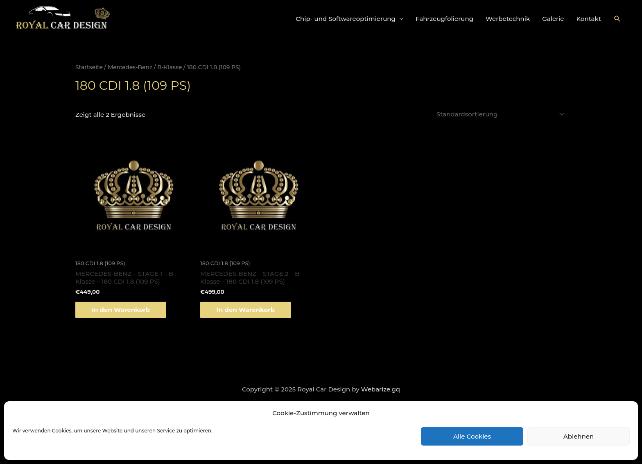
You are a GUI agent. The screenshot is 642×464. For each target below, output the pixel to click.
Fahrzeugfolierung (444, 19)
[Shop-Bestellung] (499, 114)
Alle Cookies (472, 436)
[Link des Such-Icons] (617, 19)
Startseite (89, 67)
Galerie (553, 19)
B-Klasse (169, 67)
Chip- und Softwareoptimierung (346, 19)
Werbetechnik (508, 19)
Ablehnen (578, 436)
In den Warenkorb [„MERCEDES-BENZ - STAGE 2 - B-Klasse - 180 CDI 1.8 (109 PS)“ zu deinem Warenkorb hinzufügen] (246, 310)
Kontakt (588, 19)
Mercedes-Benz (130, 67)
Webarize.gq (380, 389)
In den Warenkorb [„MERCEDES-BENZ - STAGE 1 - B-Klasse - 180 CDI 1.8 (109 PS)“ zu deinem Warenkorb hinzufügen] (121, 310)
